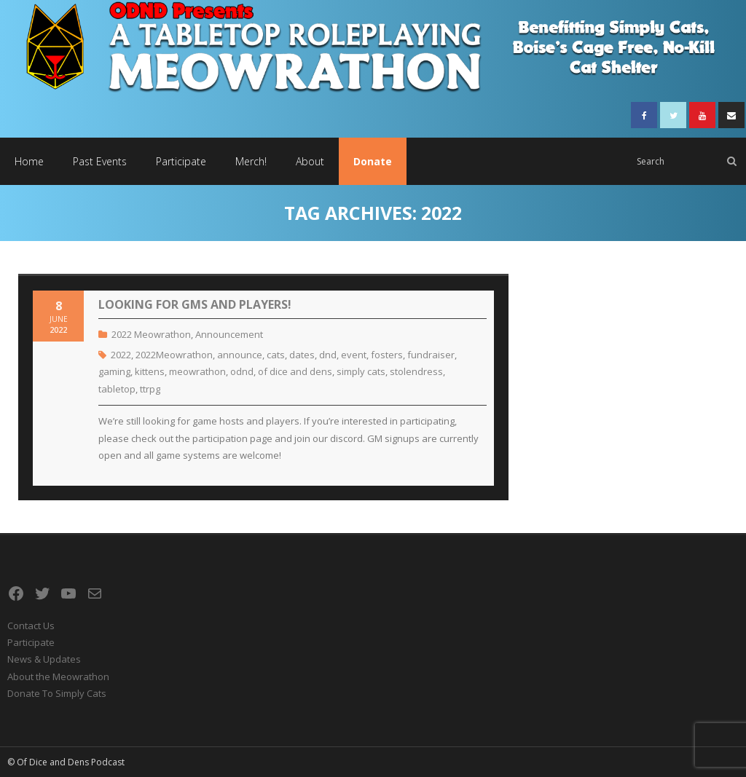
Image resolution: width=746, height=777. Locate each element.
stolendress (416, 371)
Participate (31, 642)
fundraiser (431, 354)
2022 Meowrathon (151, 334)
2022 (121, 354)
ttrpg (150, 388)
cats (276, 354)
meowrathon (197, 371)
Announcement (229, 334)
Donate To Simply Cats (56, 693)
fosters (387, 354)
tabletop (117, 388)
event (353, 354)
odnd (242, 371)
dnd (328, 354)
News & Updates (44, 659)
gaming (114, 371)
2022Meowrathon (174, 354)
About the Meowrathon (58, 676)
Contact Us (31, 625)
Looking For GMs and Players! (194, 304)
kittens (150, 371)
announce (239, 354)
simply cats (361, 371)
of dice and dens (295, 371)
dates (302, 354)
